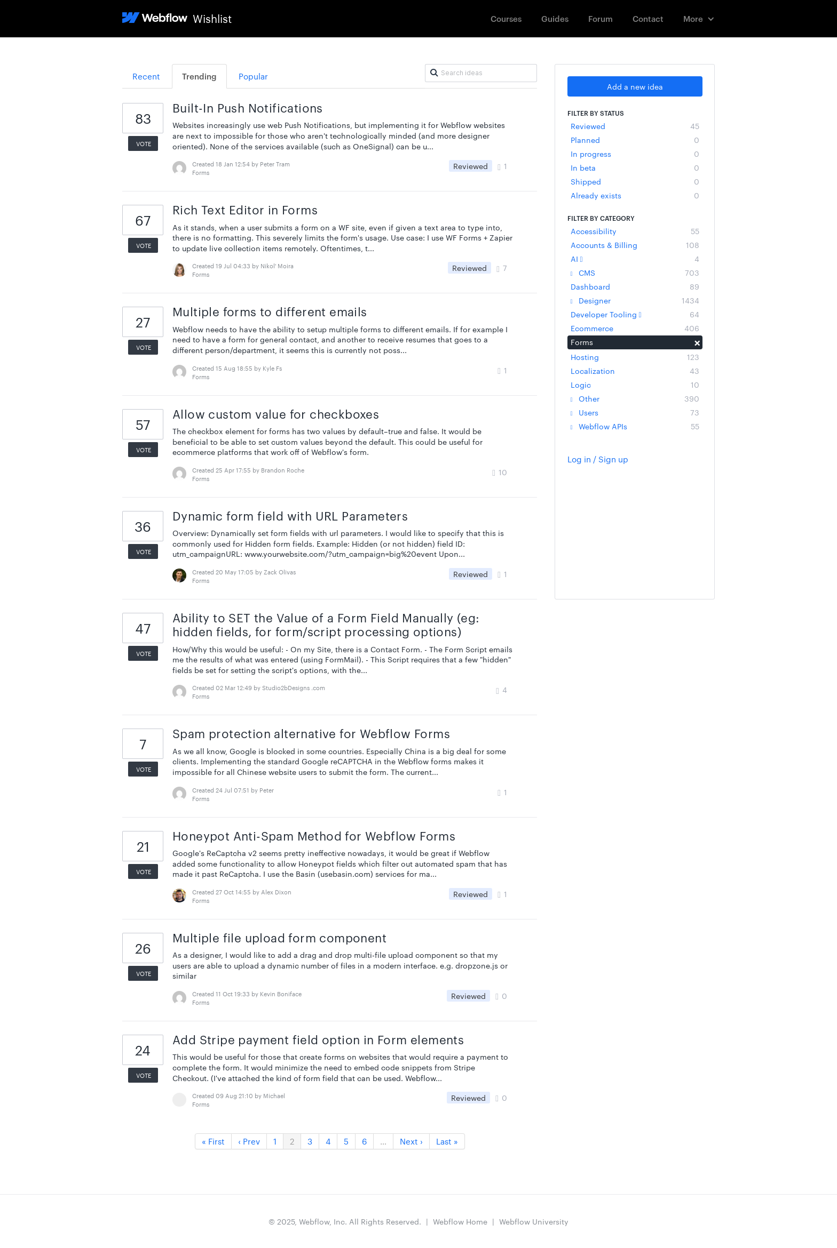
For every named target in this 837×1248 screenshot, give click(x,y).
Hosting (635, 356)
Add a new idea (635, 86)
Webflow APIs (635, 426)
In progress (635, 153)
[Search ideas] (481, 73)
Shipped (635, 181)
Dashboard (635, 286)
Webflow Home (460, 1221)
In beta (635, 167)
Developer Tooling (635, 314)
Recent (146, 76)
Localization (635, 370)
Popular (253, 76)
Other (635, 398)
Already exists (635, 195)
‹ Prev (249, 1141)
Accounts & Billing (635, 244)
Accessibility (635, 231)
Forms (635, 341)
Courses (506, 18)
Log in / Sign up (597, 459)
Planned (635, 139)
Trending (199, 76)
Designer (635, 300)
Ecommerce (635, 328)
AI (635, 258)
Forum (600, 18)
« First (213, 1141)
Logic (635, 384)
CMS (635, 272)
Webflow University (533, 1221)
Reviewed (635, 126)
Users (635, 412)
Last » (447, 1141)
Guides (554, 18)
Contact (648, 18)
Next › (411, 1141)
